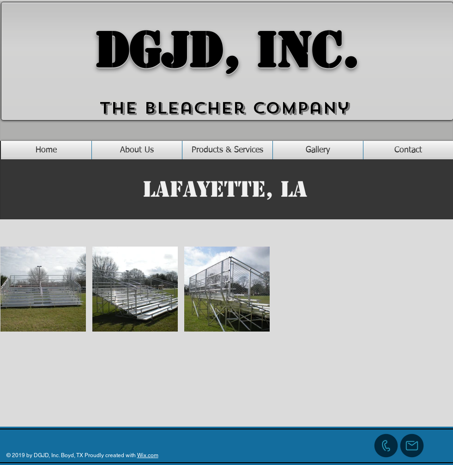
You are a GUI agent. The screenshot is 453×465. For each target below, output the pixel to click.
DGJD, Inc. (226, 50)
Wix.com (147, 455)
